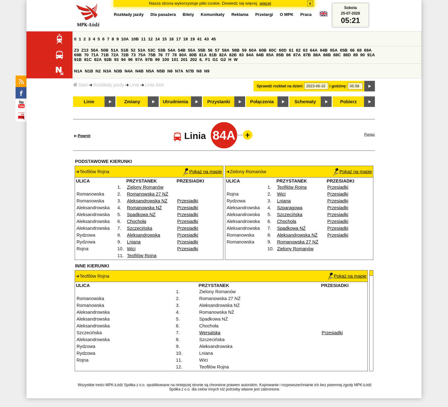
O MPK (287, 14)
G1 (215, 59)
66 (352, 50)
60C (272, 50)
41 (199, 39)
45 (213, 39)
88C (337, 55)
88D (347, 55)
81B (213, 55)
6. (201, 59)
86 (288, 55)
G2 (223, 59)
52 (133, 50)
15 (164, 39)
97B (148, 59)
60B (262, 50)
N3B (118, 71)
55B (201, 50)
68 (359, 50)
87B (307, 55)
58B (235, 50)
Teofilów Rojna (141, 255)
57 (217, 50)
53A (141, 50)
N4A (128, 71)
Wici (131, 248)
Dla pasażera (163, 14)
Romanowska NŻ (144, 207)
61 (291, 50)
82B (233, 55)
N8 (199, 71)
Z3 (76, 50)
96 (130, 59)
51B (124, 50)
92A (97, 59)
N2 (98, 71)
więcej (265, 3)
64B (323, 50)
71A (95, 55)
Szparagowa (289, 207)
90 (362, 55)
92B (107, 59)
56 (210, 50)
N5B (160, 71)
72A (115, 55)
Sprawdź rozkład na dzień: (280, 86)
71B (105, 55)
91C (87, 59)
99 (157, 59)
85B (280, 55)
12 (150, 39)
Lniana (134, 241)
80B (193, 55)
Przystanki (218, 101)
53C (151, 50)
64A (313, 50)
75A (142, 55)
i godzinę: (338, 86)
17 (178, 39)
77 (167, 55)
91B (78, 59)
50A (94, 50)
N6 (170, 71)
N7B (190, 71)
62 (298, 50)
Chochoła (136, 221)
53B (161, 50)
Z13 (84, 50)
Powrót (84, 136)
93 (116, 59)
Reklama (240, 14)
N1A (78, 71)
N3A (107, 71)
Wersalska (209, 332)
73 (133, 55)
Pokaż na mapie (202, 171)
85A (270, 55)
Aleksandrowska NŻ (147, 200)
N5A (150, 71)
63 (305, 50)
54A (171, 50)
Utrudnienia (175, 101)
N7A (179, 71)
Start (80, 84)
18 (185, 39)
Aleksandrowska (143, 235)
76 (160, 55)
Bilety (188, 14)
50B (104, 50)
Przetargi (264, 14)
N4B (139, 71)
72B (124, 55)
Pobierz (348, 101)
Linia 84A (154, 84)
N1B (89, 71)
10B (134, 39)
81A (203, 55)
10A (124, 39)
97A (138, 59)
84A (250, 55)
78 (174, 55)
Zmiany (132, 101)
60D (283, 50)
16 (171, 39)
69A (367, 50)
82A (222, 55)
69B (78, 55)
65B (344, 50)
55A (191, 50)
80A (183, 55)
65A (334, 50)
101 (174, 59)
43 (206, 39)
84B (260, 55)
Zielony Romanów (145, 187)
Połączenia (262, 101)
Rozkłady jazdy (108, 84)
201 (184, 59)
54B (181, 50)
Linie (134, 84)
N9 (206, 71)
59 (244, 50)
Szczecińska (139, 228)
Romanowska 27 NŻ (147, 194)
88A (317, 55)
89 (355, 55)
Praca (305, 14)
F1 (207, 59)
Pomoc (369, 134)
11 (143, 39)
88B (327, 55)
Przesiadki (187, 200)
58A (225, 50)
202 (193, 59)
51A (114, 50)
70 (86, 55)
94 (123, 59)
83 (241, 55)
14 (157, 39)
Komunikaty (212, 14)
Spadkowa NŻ (141, 214)
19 (192, 39)
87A (297, 55)
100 (165, 59)
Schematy (305, 101)
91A (371, 55)
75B (152, 55)
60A (252, 50)
